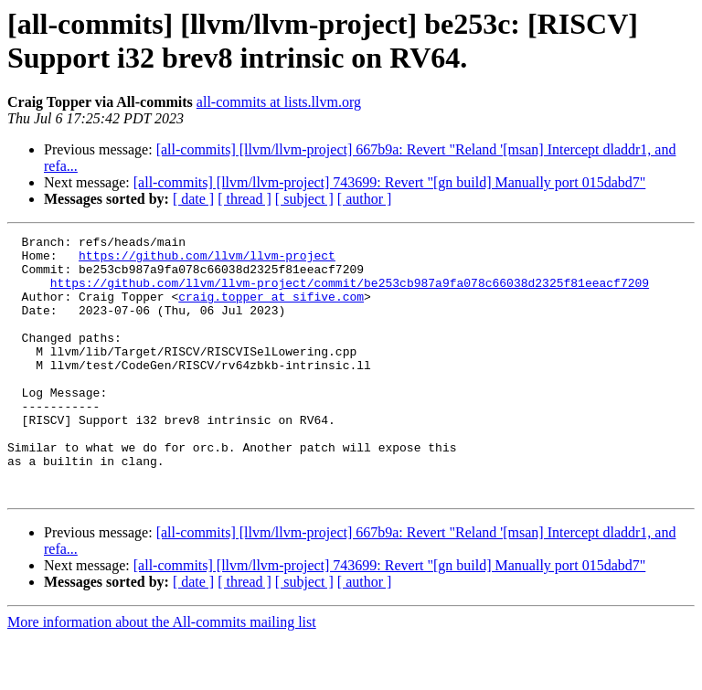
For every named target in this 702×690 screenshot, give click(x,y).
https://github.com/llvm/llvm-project (207, 260)
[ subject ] (304, 199)
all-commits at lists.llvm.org (279, 102)
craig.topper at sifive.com (271, 310)
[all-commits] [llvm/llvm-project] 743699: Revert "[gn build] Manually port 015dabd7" (389, 182)
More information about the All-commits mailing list (161, 674)
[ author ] (364, 199)
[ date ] (193, 199)
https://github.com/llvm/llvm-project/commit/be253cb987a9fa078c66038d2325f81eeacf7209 (349, 293)
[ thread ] (244, 199)
